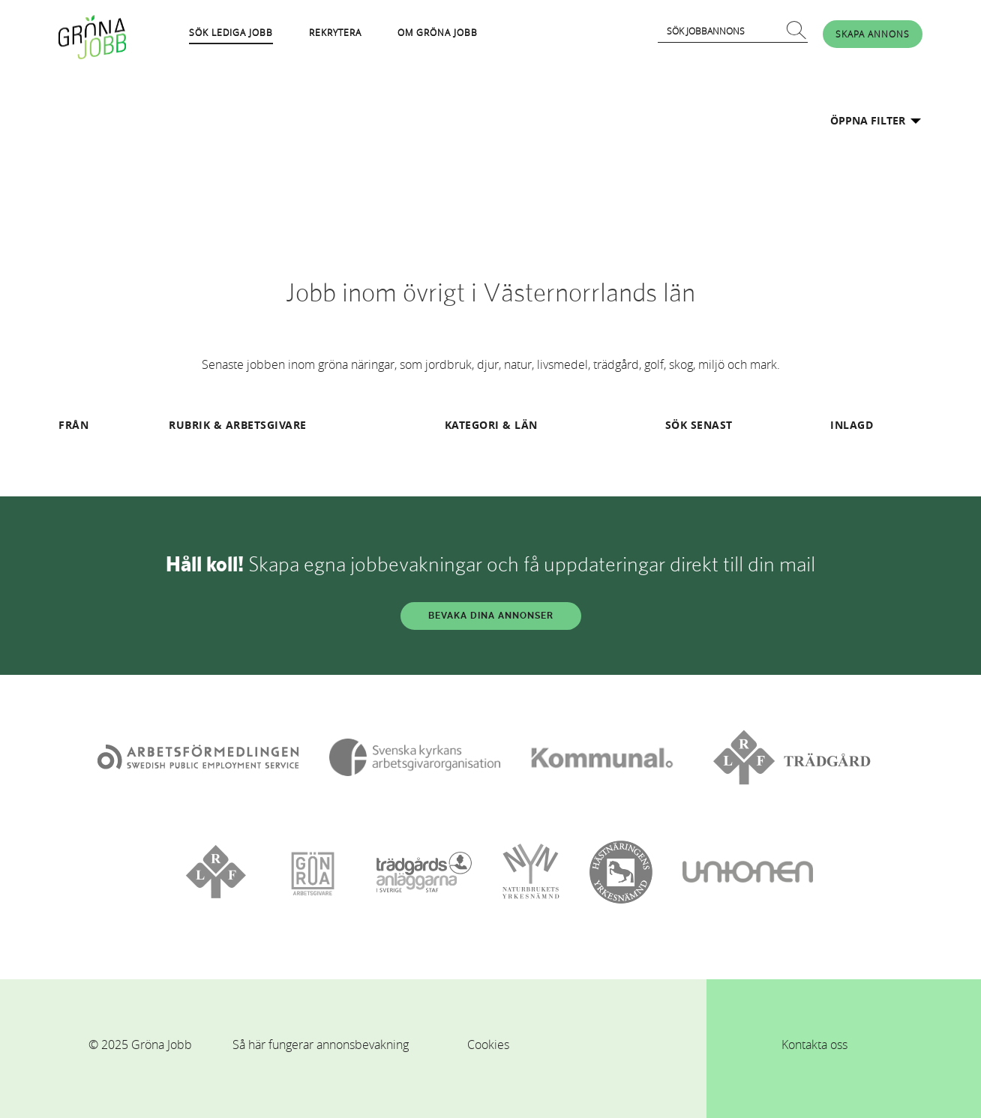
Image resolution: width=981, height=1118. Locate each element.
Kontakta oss (815, 1044)
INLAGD (851, 425)
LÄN (526, 425)
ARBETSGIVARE (266, 425)
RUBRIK (189, 425)
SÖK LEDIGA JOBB (231, 32)
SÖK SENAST (699, 425)
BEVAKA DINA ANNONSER (491, 615)
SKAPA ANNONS (873, 34)
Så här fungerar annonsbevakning (320, 1044)
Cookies (488, 1044)
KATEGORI (472, 425)
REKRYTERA (335, 32)
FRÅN (73, 425)
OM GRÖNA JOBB (438, 32)
